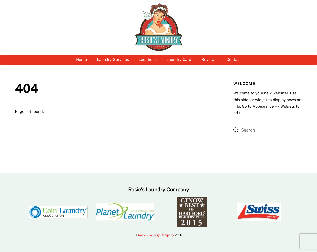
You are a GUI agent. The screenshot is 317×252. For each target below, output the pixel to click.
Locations (148, 59)
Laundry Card (178, 59)
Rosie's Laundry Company (156, 235)
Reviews (208, 59)
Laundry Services (113, 59)
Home (81, 59)
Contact (233, 59)
